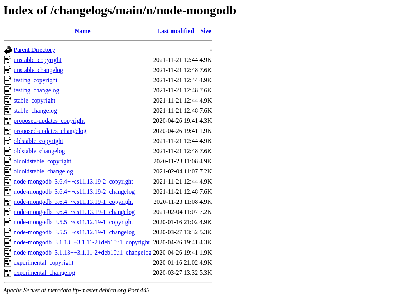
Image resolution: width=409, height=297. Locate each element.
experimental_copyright (43, 262)
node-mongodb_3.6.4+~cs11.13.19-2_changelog (74, 191)
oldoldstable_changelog (43, 171)
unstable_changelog (38, 70)
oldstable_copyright (38, 141)
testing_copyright (35, 80)
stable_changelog (35, 110)
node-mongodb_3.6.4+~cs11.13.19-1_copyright (73, 201)
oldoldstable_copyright (42, 161)
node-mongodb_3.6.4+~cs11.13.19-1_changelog (74, 212)
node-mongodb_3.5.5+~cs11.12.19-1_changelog (74, 232)
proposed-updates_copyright (49, 120)
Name (83, 31)
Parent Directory (34, 49)
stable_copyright (34, 100)
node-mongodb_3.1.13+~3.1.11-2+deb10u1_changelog (82, 252)
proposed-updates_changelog (50, 130)
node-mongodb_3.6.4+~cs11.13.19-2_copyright (73, 181)
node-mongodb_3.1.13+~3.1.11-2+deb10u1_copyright (82, 242)
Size (205, 31)
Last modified (175, 31)
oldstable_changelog (39, 151)
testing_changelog (36, 90)
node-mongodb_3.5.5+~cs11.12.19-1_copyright (73, 222)
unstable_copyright (38, 60)
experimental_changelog (44, 272)
